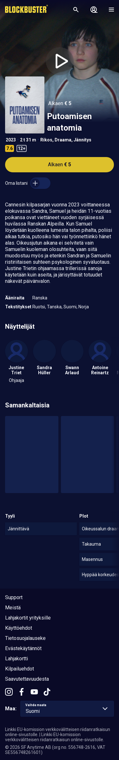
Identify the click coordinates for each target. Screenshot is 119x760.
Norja (83, 306)
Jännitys (82, 139)
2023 (11, 139)
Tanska (54, 306)
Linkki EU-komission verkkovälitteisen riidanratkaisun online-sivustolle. (54, 737)
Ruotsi (38, 306)
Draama (63, 139)
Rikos (46, 139)
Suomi (69, 306)
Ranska (39, 297)
